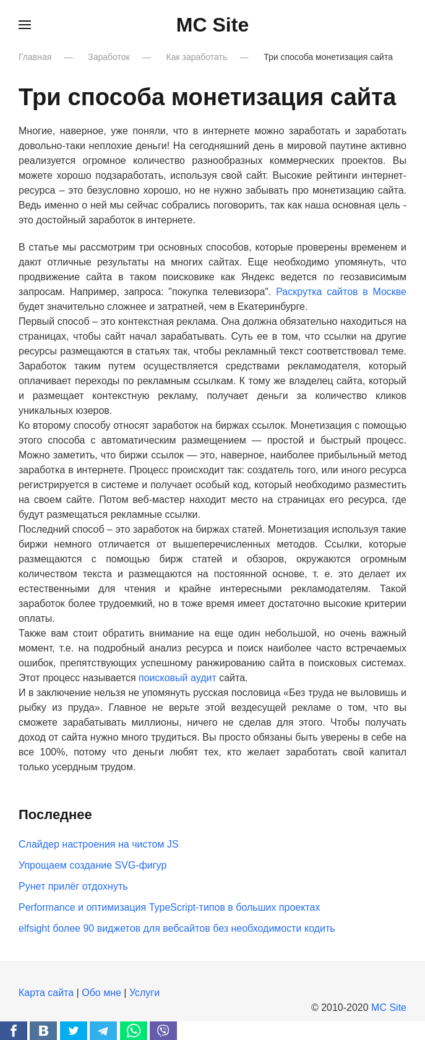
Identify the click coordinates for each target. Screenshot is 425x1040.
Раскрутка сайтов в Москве (341, 291)
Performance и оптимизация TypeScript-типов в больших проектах (169, 907)
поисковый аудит (178, 678)
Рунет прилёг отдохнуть (73, 886)
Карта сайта (46, 992)
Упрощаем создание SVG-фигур (92, 865)
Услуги (144, 992)
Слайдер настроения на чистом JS (99, 844)
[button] (25, 24)
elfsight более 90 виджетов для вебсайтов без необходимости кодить (177, 928)
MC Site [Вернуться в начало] (212, 25)
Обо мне (101, 992)
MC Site (388, 1007)
